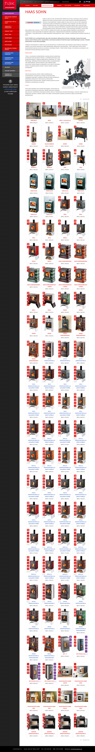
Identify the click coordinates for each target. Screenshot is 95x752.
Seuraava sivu (86, 99)
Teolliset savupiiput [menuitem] (10, 70)
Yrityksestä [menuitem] (86, 5)
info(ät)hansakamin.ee (54, 1)
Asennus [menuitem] (59, 5)
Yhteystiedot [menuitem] (86, 9)
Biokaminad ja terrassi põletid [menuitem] (10, 49)
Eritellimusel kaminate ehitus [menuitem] (11, 17)
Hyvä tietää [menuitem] (68, 5)
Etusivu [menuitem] (28, 5)
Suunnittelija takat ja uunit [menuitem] (10, 22)
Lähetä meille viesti (10, 89)
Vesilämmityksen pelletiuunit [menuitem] (9, 63)
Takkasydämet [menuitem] (8, 38)
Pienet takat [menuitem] (8, 34)
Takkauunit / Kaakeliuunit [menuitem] (8, 27)
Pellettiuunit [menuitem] (8, 44)
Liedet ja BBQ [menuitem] (8, 41)
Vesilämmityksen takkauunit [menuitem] (9, 53)
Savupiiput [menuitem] (7, 67)
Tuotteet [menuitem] (35, 5)
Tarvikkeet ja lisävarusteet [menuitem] (8, 74)
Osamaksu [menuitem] (77, 5)
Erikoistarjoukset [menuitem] (47, 5)
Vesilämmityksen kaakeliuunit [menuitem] (9, 58)
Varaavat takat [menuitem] (9, 31)
